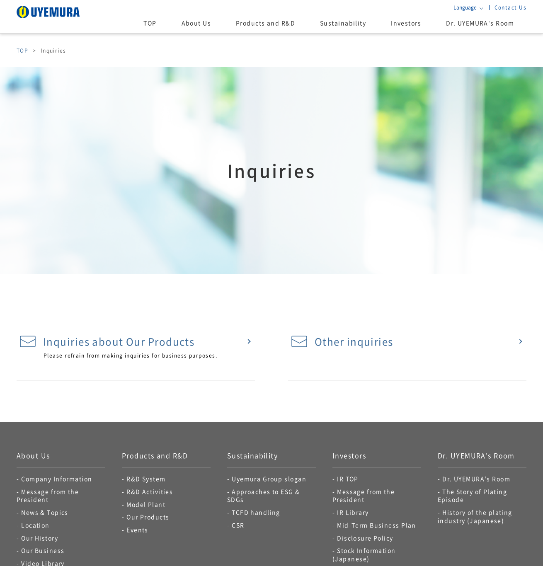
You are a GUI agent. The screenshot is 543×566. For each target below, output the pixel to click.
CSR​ (238, 525)
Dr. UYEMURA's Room (480, 23)
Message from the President (48, 495)
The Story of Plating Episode (472, 495)
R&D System (145, 478)
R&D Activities (149, 491)
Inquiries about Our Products (106, 341)
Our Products (147, 517)
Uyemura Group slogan (269, 478)
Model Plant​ (145, 504)
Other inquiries (342, 341)
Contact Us (510, 7)
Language (465, 7)
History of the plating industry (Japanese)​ (475, 516)
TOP (149, 23)
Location (35, 525)
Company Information (56, 478)
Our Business (42, 550)
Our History (39, 538)
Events (137, 529)
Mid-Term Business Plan (376, 525)
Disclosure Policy (365, 538)
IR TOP (348, 478)
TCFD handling (256, 512)
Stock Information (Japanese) (364, 554)
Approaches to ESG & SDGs (263, 495)
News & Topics (44, 512)
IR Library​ (352, 512)
